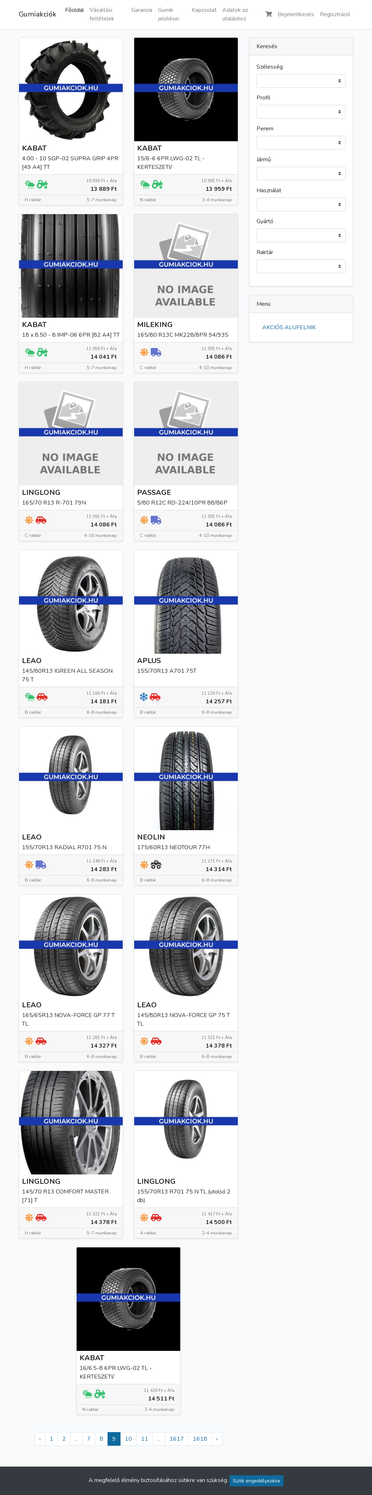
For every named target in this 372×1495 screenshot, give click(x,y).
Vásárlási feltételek (102, 14)
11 (144, 1439)
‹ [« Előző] (40, 1439)
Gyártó (265, 221)
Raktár (265, 252)
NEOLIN (151, 837)
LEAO (32, 661)
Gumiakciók (37, 14)
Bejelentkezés (296, 14)
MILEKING (155, 325)
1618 (200, 1439)
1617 (176, 1439)
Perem (265, 129)
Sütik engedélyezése (256, 1480)
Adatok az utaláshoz (235, 14)
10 (128, 1439)
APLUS (149, 661)
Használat (269, 190)
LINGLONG (41, 492)
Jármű (264, 160)
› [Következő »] (217, 1439)
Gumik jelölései (168, 14)
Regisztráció (335, 14)
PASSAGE (154, 492)
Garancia (141, 10)
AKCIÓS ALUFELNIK (289, 327)
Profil (263, 98)
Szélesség (270, 67)
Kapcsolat (204, 10)
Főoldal (74, 10)
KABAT (34, 148)
